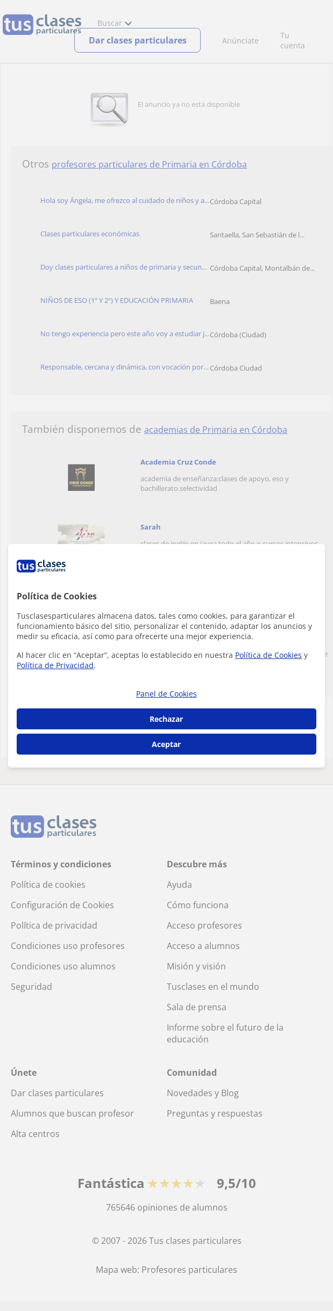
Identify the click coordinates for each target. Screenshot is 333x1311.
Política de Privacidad (55, 665)
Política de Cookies (268, 655)
